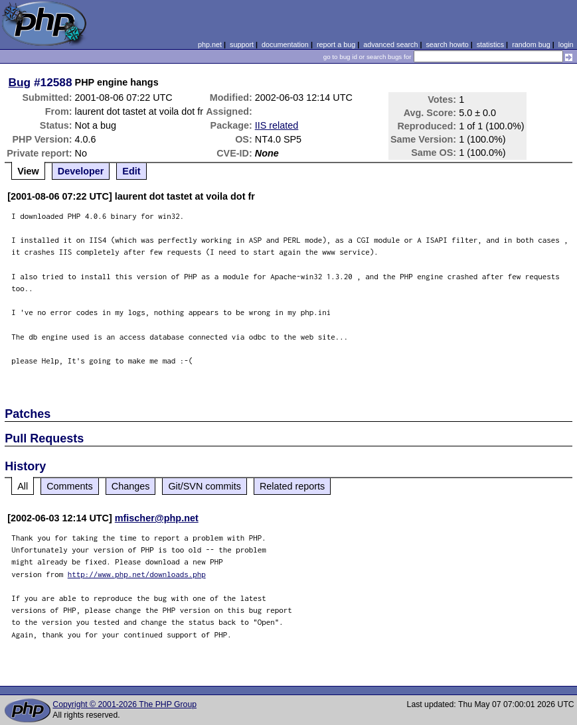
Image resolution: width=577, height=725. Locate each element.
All (22, 486)
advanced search (390, 44)
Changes (131, 486)
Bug (20, 82)
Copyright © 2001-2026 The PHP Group (124, 704)
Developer (81, 171)
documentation (285, 44)
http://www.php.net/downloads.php (137, 574)
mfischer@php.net (157, 518)
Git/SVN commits (204, 486)
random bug (531, 44)
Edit (131, 171)
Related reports (292, 486)
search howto (447, 44)
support (242, 44)
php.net (210, 44)
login (566, 44)
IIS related (277, 125)
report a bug (336, 44)
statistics (490, 44)
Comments (69, 486)
